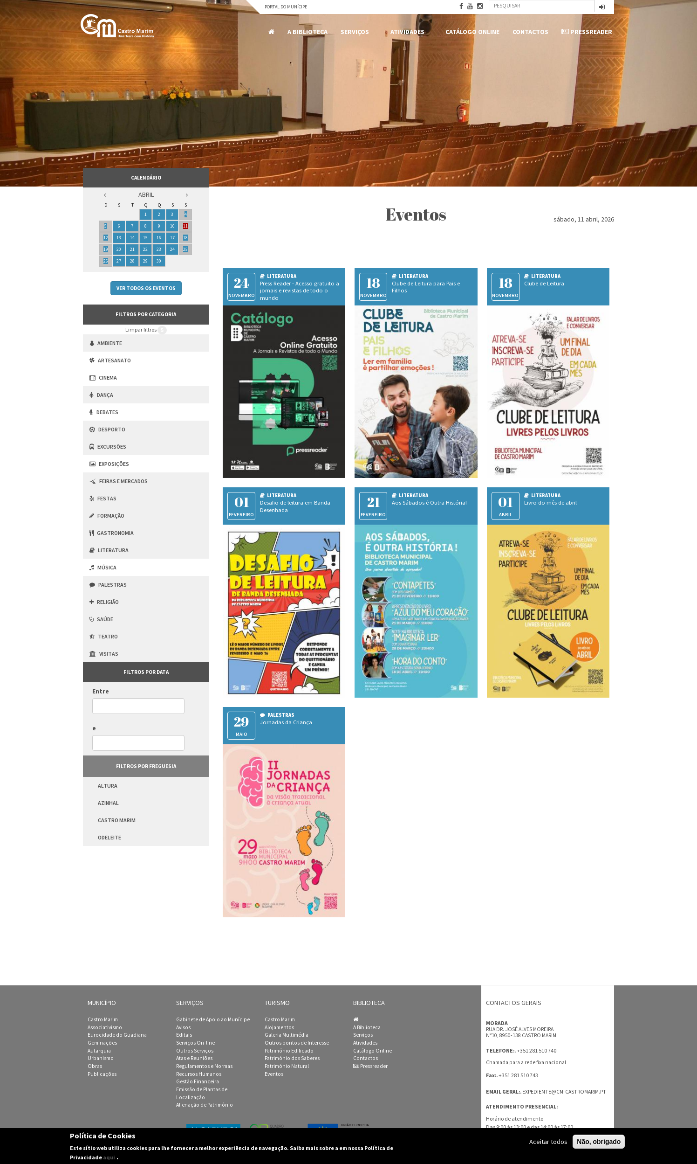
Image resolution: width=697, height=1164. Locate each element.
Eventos (274, 1074)
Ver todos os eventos (146, 288)
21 (132, 249)
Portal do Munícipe (286, 7)
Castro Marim (117, 820)
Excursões (107, 446)
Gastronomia (111, 532)
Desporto (107, 429)
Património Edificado (289, 1050)
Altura (107, 785)
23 (159, 249)
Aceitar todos (548, 1141)
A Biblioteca (307, 32)
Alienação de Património (204, 1105)
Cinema (103, 377)
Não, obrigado (599, 1141)
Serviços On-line (195, 1042)
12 (105, 238)
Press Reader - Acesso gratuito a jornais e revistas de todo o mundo (299, 291)
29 (145, 261)
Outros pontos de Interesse (297, 1042)
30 (159, 261)
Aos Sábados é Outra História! (429, 502)
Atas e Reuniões (194, 1058)
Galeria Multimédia (286, 1035)
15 (145, 238)
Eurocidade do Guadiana (117, 1035)
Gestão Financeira (197, 1081)
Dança (101, 394)
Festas (102, 498)
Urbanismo (101, 1058)
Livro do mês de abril (550, 502)
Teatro (103, 636)
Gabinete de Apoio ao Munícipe (213, 1019)
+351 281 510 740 (536, 1050)
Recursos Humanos (198, 1074)
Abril (146, 194)
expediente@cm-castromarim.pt (564, 1091)
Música (102, 567)
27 (118, 261)
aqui (109, 1157)
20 (118, 249)
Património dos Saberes (292, 1058)
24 (172, 249)
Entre (100, 691)
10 (172, 226)
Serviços (356, 32)
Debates (103, 412)
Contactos (530, 32)
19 (105, 249)
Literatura (109, 550)
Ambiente (105, 343)
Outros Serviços (194, 1050)
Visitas (103, 653)
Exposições (109, 463)
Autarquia (99, 1050)
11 (185, 226)
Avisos (183, 1027)
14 (132, 238)
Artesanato (110, 360)
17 (172, 238)
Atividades (409, 32)
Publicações (102, 1074)
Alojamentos (279, 1027)
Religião (104, 601)
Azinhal (108, 802)
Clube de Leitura (544, 283)
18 (185, 238)
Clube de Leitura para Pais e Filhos (426, 287)
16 (159, 238)
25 (185, 249)
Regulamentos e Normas (204, 1066)
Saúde (101, 619)
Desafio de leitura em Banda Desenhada (295, 506)
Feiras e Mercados (118, 481)
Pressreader (586, 32)
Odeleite (109, 837)
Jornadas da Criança (286, 722)
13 (118, 238)
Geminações (102, 1042)
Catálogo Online (472, 32)
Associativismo (105, 1027)
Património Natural (287, 1066)
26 (105, 261)
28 (132, 261)
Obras (95, 1066)
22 (145, 249)
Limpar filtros (146, 330)
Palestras (108, 584)
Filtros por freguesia (146, 766)
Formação (106, 515)
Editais (184, 1035)
